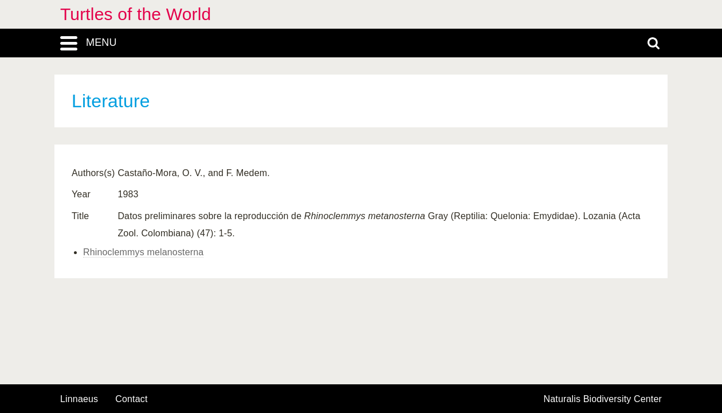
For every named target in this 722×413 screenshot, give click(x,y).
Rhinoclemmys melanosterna (143, 252)
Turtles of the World (135, 14)
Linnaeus (79, 399)
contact (131, 399)
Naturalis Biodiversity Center (603, 399)
